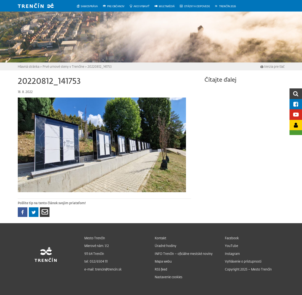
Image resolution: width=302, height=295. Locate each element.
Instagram (232, 254)
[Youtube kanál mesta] (296, 114)
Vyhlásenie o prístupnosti (243, 261)
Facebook (232, 238)
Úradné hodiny (165, 246)
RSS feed (161, 269)
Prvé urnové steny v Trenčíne (63, 66)
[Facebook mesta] (296, 104)
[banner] (39, 6)
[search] (296, 93)
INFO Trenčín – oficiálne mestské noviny (184, 254)
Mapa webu (163, 261)
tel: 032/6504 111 (96, 261)
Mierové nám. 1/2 (96, 246)
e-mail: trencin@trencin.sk (103, 269)
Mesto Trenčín (94, 238)
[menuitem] (89, 6)
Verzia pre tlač (272, 66)
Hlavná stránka (28, 66)
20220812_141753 (99, 66)
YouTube (231, 246)
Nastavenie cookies (168, 277)
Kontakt (160, 238)
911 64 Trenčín (94, 254)
